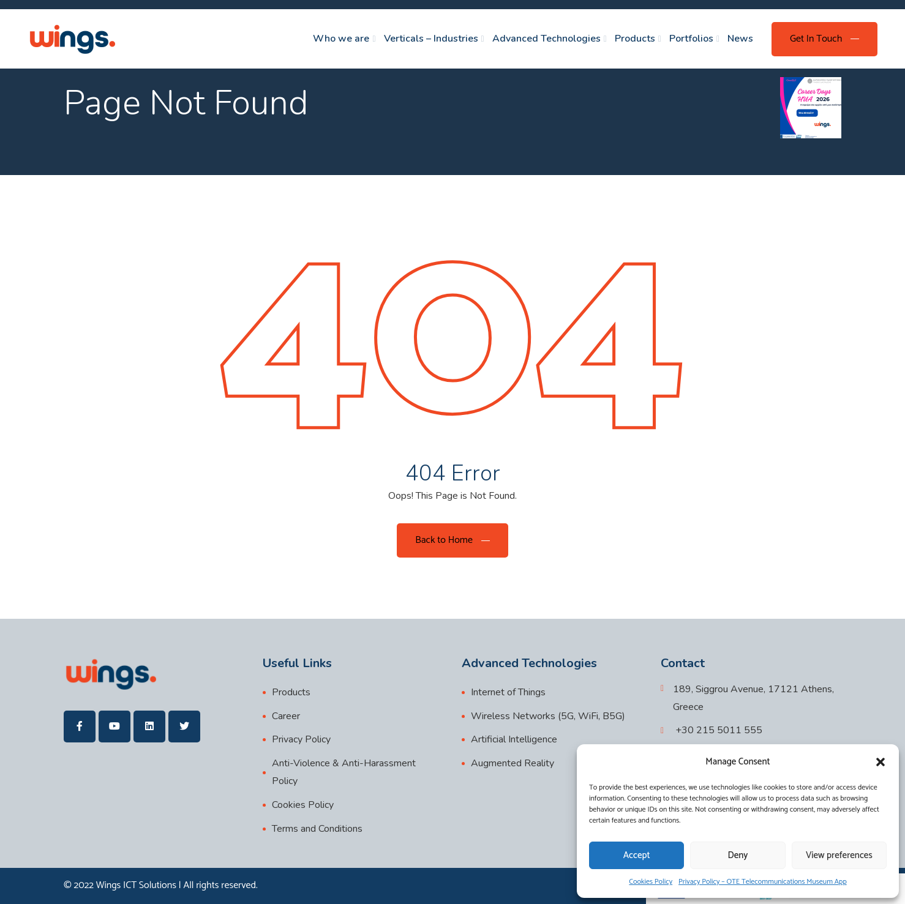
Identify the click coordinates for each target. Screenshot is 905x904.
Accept (636, 855)
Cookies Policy (650, 881)
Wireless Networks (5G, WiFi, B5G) (548, 716)
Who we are (341, 38)
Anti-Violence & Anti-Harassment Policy (344, 772)
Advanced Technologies (546, 38)
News (740, 38)
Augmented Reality (512, 763)
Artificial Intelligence (514, 739)
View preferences (839, 855)
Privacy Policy (301, 739)
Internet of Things (508, 692)
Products (635, 38)
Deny (738, 855)
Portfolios (691, 38)
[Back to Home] (452, 540)
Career (286, 716)
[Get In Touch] (824, 39)
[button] (880, 762)
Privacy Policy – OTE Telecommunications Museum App (762, 881)
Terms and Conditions (317, 828)
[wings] (72, 39)
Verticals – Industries (431, 38)
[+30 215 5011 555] (711, 730)
